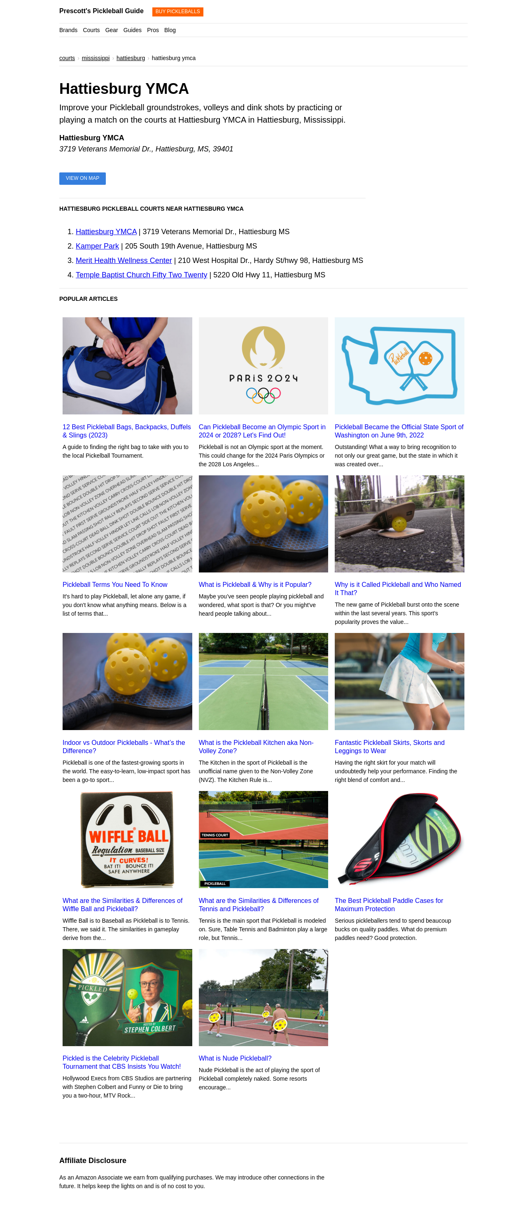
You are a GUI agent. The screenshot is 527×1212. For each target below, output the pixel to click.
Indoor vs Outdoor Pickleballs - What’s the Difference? (124, 746)
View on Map (82, 178)
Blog (170, 30)
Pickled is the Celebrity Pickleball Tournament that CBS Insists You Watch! (122, 1062)
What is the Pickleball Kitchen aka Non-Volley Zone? (256, 746)
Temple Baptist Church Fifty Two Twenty (141, 275)
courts (67, 58)
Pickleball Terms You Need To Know (115, 584)
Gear (111, 30)
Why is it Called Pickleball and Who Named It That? (398, 588)
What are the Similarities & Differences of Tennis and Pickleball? (259, 904)
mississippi (96, 58)
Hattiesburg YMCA (106, 232)
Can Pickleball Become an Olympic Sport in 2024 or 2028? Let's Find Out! (262, 431)
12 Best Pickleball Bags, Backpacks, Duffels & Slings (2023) (127, 431)
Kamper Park (97, 246)
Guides (133, 30)
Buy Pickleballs (178, 11)
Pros (153, 30)
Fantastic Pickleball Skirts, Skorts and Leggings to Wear (390, 746)
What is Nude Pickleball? (235, 1058)
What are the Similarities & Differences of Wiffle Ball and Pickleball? (122, 904)
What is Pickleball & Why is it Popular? (255, 584)
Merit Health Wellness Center (124, 260)
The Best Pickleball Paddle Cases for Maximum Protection (389, 904)
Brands (68, 30)
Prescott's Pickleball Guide (101, 10)
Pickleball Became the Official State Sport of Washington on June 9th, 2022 (399, 431)
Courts (91, 30)
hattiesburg (131, 58)
